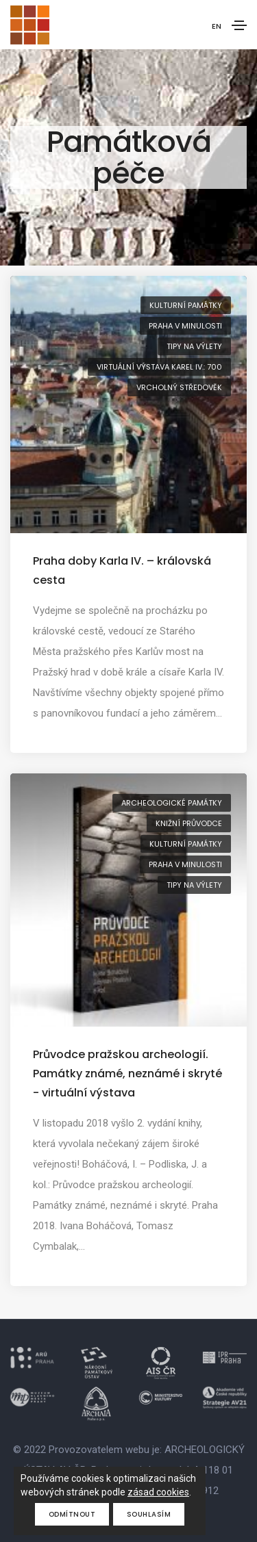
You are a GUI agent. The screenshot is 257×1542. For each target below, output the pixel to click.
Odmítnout (72, 1514)
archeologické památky (171, 802)
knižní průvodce (189, 823)
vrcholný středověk (179, 387)
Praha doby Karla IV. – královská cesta (122, 570)
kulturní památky (185, 305)
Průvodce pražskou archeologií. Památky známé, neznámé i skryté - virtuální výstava (127, 1073)
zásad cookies (158, 1492)
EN (216, 26)
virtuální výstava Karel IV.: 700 (159, 366)
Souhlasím (149, 1514)
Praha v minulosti (185, 325)
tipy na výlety (194, 346)
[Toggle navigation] (239, 25)
